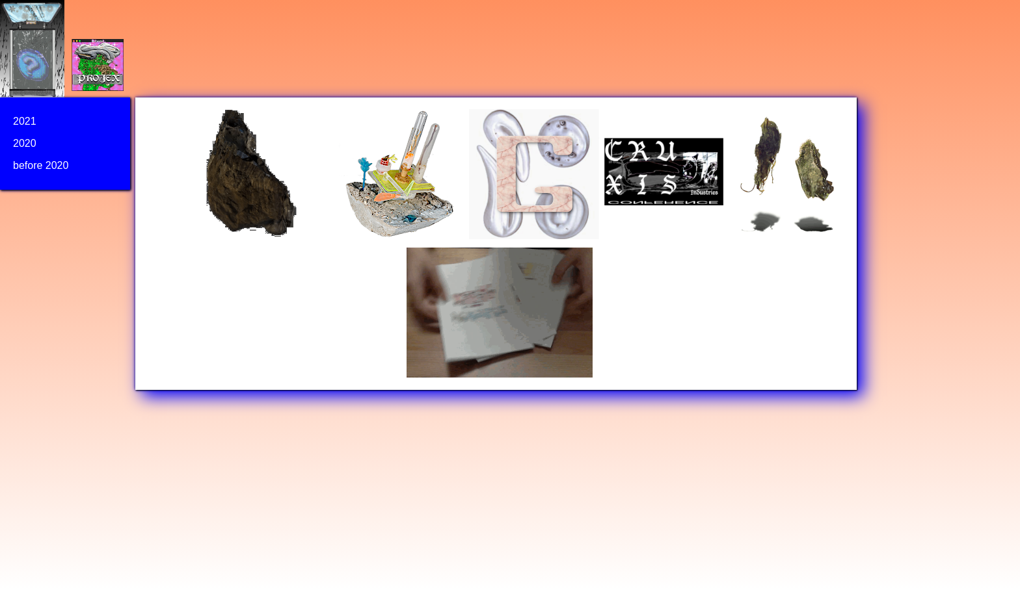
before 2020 (40, 165)
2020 (24, 143)
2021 (24, 121)
